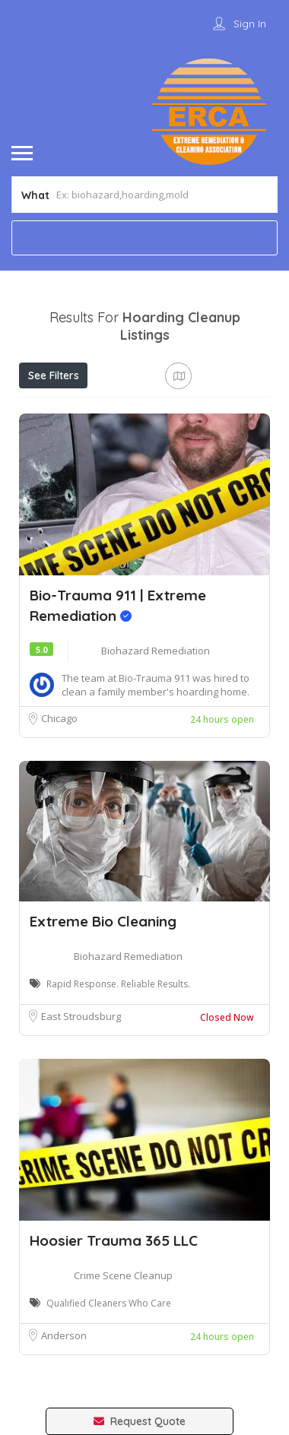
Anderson (64, 1335)
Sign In (249, 23)
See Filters (53, 375)
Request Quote (140, 1421)
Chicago (59, 718)
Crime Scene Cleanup (123, 1275)
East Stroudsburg (81, 1016)
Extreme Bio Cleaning (103, 921)
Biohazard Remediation (155, 650)
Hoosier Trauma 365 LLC (114, 1240)
